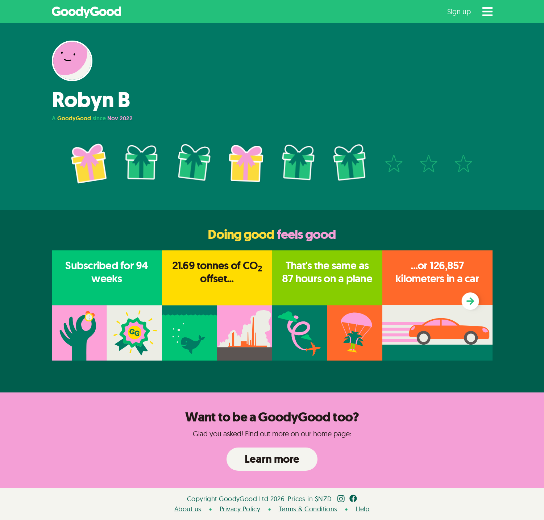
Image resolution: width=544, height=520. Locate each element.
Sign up (459, 11)
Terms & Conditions (308, 509)
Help (363, 509)
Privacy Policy (240, 509)
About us (188, 509)
